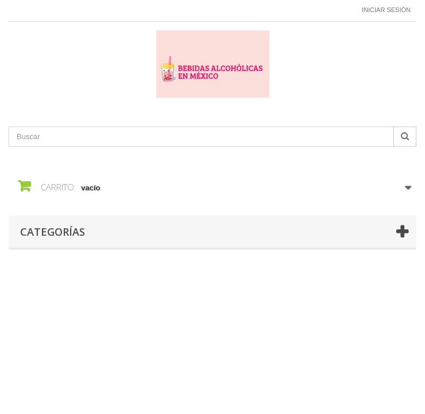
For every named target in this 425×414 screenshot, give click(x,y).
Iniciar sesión (386, 9)
